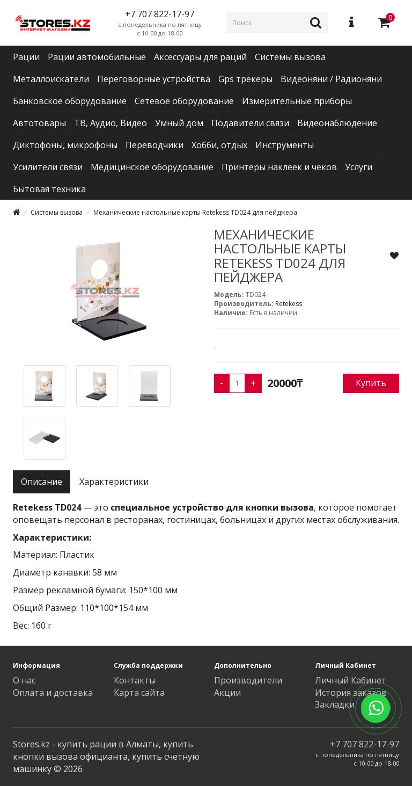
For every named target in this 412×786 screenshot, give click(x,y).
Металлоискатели (51, 79)
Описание (41, 481)
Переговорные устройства (153, 79)
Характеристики (114, 481)
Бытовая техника (49, 189)
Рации (26, 57)
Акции (227, 692)
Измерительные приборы (297, 101)
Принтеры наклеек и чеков (279, 167)
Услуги (358, 167)
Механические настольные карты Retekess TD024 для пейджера (195, 212)
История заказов (351, 692)
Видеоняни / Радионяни (331, 79)
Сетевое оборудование (184, 101)
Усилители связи (48, 167)
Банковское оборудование (70, 101)
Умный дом (179, 123)
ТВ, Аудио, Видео (110, 123)
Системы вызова (290, 57)
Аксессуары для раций (200, 57)
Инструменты (284, 145)
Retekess (288, 303)
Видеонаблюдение (337, 123)
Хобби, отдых (219, 145)
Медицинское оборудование (152, 167)
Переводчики (154, 145)
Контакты (135, 680)
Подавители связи (250, 123)
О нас (24, 680)
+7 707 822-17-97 (364, 744)
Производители (248, 680)
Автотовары (39, 123)
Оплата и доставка (53, 692)
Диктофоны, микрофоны (65, 145)
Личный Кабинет (350, 680)
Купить (371, 383)
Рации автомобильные (97, 57)
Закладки (335, 704)
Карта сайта (139, 692)
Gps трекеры (245, 79)
